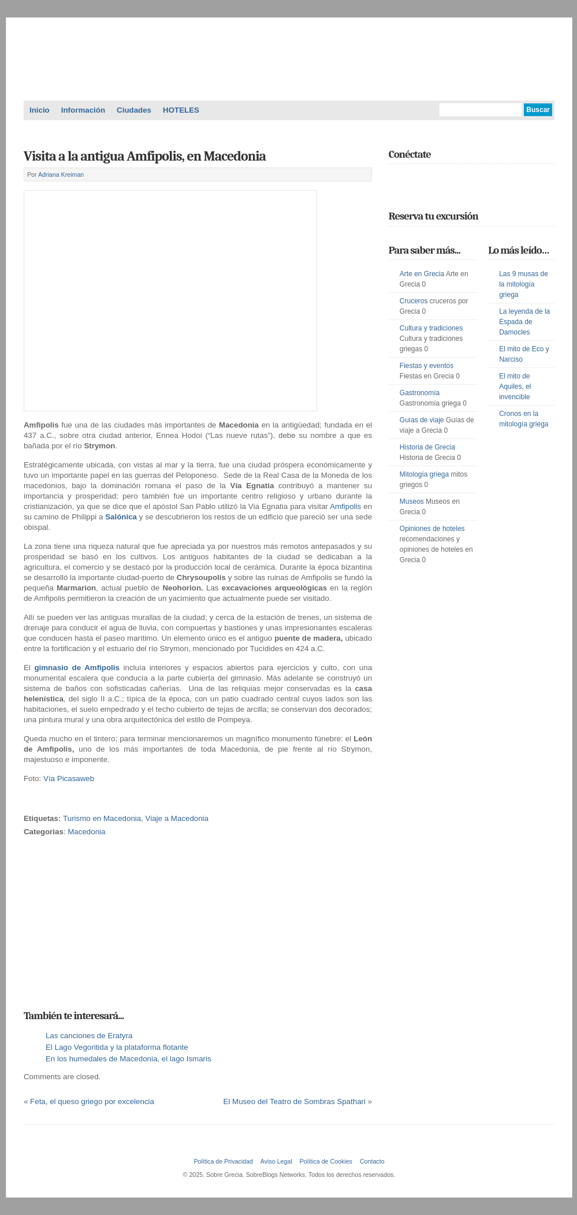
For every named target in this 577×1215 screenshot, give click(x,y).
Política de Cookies (326, 1161)
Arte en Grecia (422, 274)
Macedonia (86, 831)
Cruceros (414, 301)
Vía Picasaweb (68, 778)
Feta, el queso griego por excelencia (92, 1101)
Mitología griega (424, 474)
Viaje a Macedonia (177, 818)
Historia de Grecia (427, 447)
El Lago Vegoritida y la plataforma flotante (117, 1047)
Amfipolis (346, 506)
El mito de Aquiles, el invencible (515, 386)
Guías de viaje (422, 420)
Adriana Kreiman (61, 174)
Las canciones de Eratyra (89, 1035)
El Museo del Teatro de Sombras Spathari (295, 1101)
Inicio (39, 110)
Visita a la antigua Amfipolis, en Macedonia (145, 156)
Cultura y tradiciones (431, 328)
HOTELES (181, 110)
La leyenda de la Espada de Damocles (524, 321)
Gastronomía (420, 393)
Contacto (372, 1161)
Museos (412, 501)
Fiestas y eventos (426, 366)
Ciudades (134, 110)
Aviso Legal (276, 1161)
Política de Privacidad (222, 1161)
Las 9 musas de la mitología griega (523, 284)
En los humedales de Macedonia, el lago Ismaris (128, 1058)
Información (83, 110)
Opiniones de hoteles (432, 529)
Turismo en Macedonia (102, 818)
